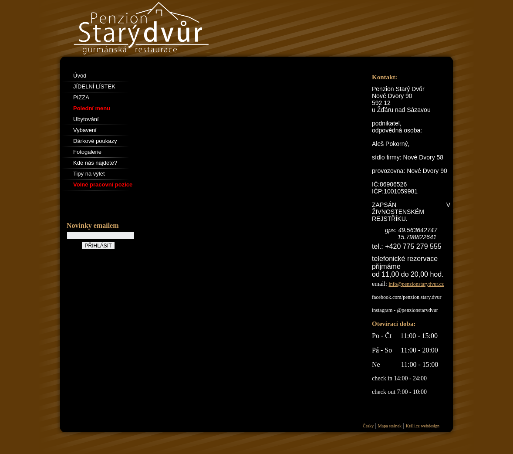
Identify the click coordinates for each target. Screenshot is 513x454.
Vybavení (85, 130)
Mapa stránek (390, 426)
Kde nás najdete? (95, 162)
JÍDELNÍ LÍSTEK (94, 86)
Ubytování (86, 119)
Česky (368, 426)
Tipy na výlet (89, 173)
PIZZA (81, 97)
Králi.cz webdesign (422, 426)
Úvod (79, 75)
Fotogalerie (87, 152)
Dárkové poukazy (95, 141)
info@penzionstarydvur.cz (416, 284)
